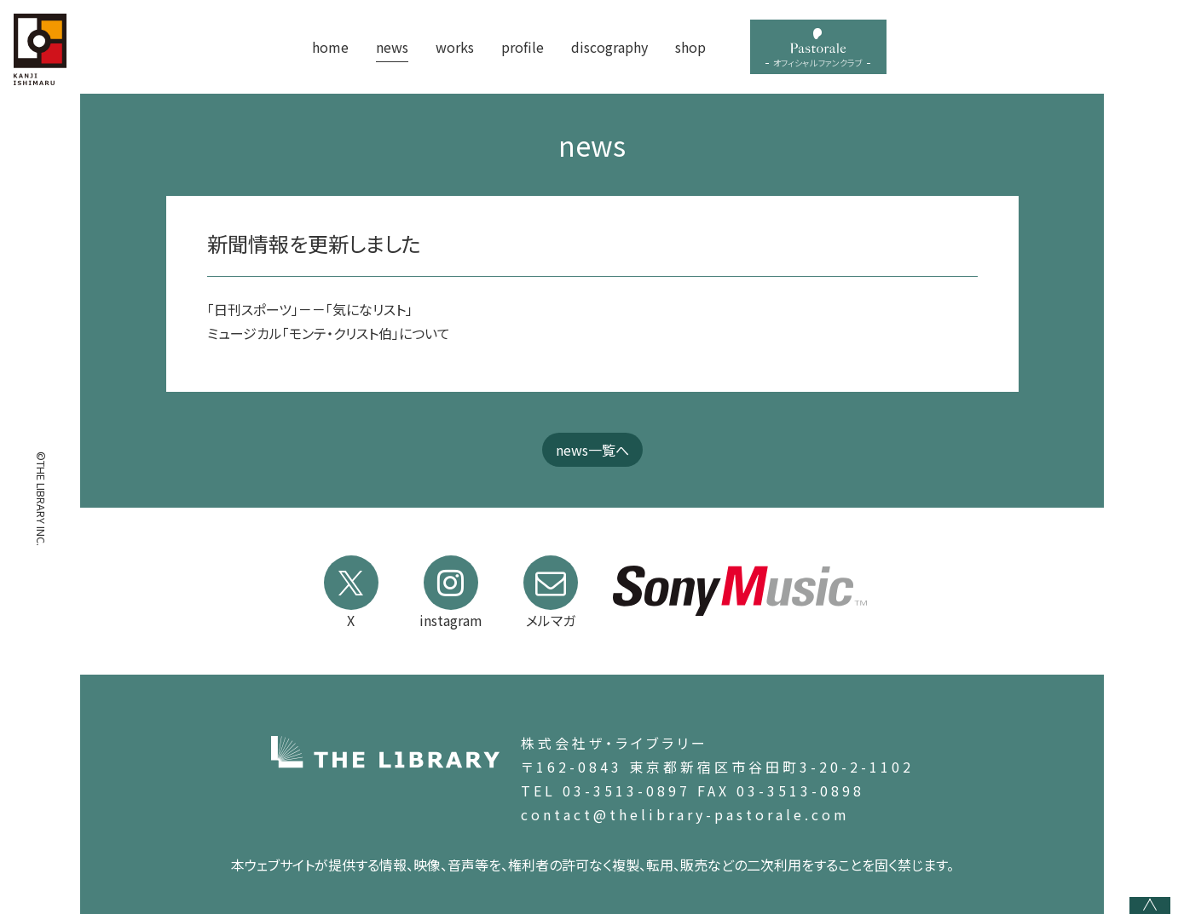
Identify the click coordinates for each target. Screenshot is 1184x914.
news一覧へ (592, 450)
